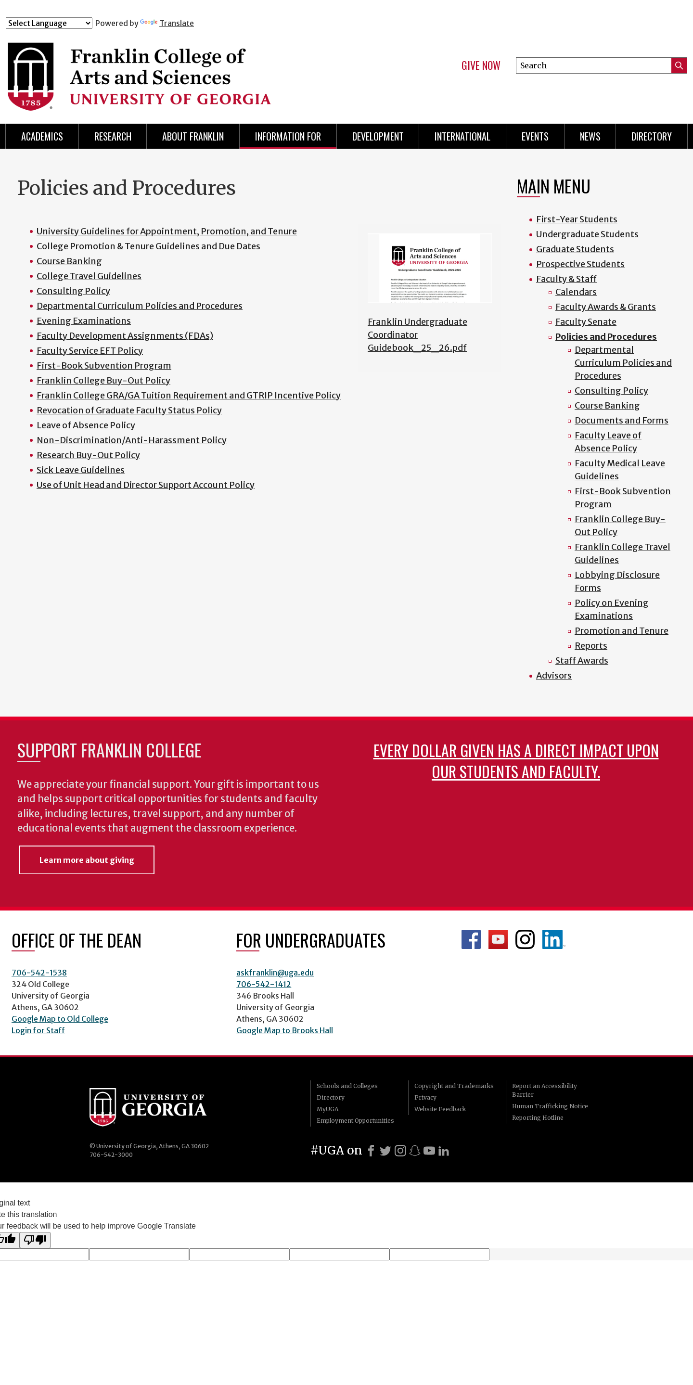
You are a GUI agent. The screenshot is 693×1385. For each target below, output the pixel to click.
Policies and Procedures (606, 336)
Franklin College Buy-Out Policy (103, 380)
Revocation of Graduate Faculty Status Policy (129, 410)
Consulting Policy (73, 290)
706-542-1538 (39, 972)
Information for (288, 136)
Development (378, 136)
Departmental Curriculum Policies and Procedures (140, 305)
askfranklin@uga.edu (275, 972)
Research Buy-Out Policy (88, 455)
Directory (651, 136)
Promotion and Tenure (621, 630)
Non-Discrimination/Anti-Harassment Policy (132, 440)
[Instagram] (400, 1150)
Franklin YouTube (498, 939)
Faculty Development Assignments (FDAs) (125, 335)
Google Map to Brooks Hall (284, 1030)
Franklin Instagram (525, 939)
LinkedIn (553, 939)
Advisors (554, 675)
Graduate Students (575, 249)
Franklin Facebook (471, 939)
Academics (42, 136)
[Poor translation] (35, 1240)
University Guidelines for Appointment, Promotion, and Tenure (167, 231)
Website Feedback (440, 1109)
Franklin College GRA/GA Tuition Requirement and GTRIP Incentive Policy (189, 395)
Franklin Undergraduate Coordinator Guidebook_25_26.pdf (417, 334)
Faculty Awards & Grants (605, 306)
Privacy (425, 1097)
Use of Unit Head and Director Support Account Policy (146, 484)
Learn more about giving (86, 860)
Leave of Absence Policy (86, 425)
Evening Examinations (84, 320)
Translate (167, 23)
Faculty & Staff (566, 278)
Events (535, 136)
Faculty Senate (585, 321)
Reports (591, 645)
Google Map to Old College (60, 1019)
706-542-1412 (263, 984)
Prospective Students (580, 263)
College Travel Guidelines (89, 276)
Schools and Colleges (347, 1086)
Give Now (481, 65)
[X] (385, 1150)
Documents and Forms (621, 420)
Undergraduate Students (587, 234)
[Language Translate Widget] (49, 23)
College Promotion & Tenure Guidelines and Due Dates (148, 246)
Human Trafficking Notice (550, 1106)
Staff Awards (581, 660)
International (462, 136)
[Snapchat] (415, 1150)
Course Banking (69, 261)
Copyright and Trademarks (454, 1086)
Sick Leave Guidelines (81, 469)
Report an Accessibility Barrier (544, 1090)
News (590, 136)
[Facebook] (371, 1150)
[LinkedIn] (443, 1150)
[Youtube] (429, 1150)
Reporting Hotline (538, 1117)
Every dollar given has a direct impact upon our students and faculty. (516, 760)
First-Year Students (576, 219)
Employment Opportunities (355, 1120)
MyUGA (327, 1109)
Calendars (576, 291)
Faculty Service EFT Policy (90, 350)
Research (112, 136)
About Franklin (193, 136)
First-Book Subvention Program (104, 365)
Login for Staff (38, 1030)
